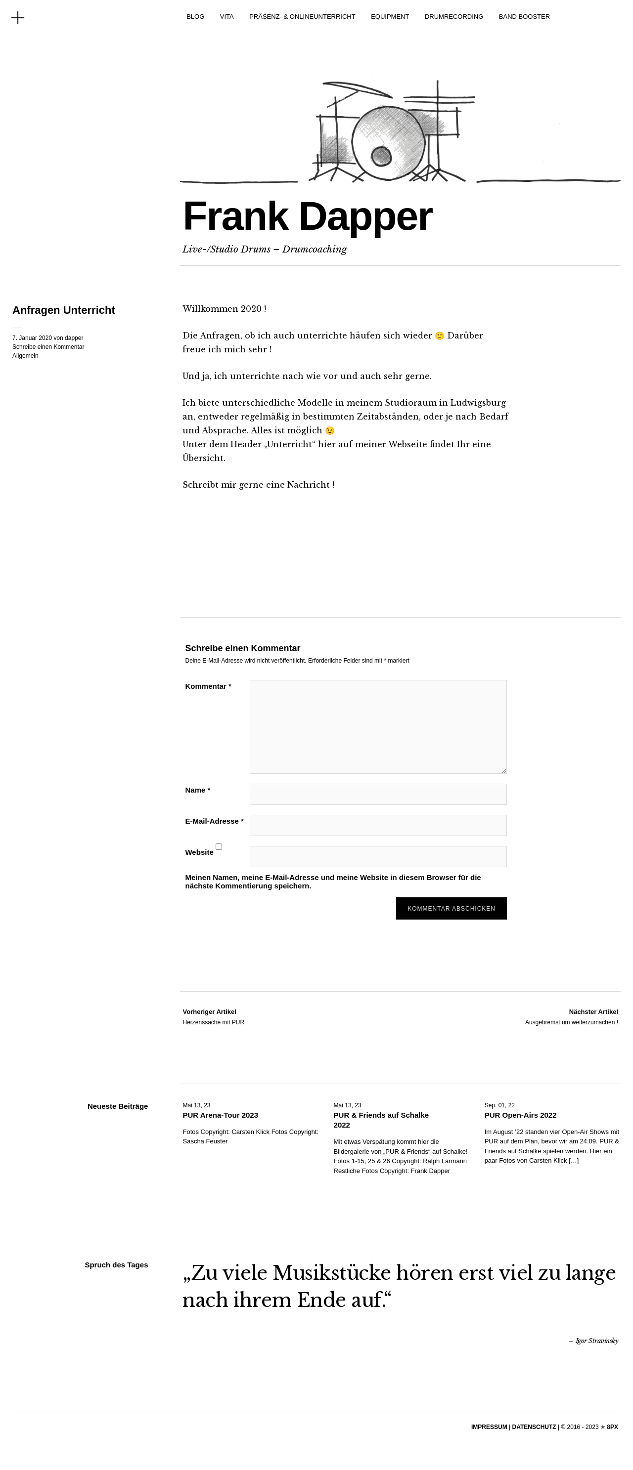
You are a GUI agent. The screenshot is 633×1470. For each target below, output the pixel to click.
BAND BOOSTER (524, 16)
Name (197, 790)
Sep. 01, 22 (500, 1105)
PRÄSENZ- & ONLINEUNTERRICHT (302, 16)
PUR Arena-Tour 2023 (220, 1115)
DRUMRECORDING (454, 16)
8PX (612, 1427)
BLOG (195, 16)
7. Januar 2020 (32, 338)
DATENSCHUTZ (534, 1427)
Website (199, 852)
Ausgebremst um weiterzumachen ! (571, 1016)
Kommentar (208, 686)
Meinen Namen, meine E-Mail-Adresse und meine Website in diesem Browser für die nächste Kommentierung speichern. (333, 881)
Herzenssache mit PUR (213, 1016)
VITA (227, 16)
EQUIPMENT (390, 16)
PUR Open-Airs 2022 (521, 1115)
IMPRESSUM (489, 1427)
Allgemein (25, 355)
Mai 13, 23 (196, 1105)
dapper (74, 338)
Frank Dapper (307, 215)
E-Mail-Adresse (214, 821)
